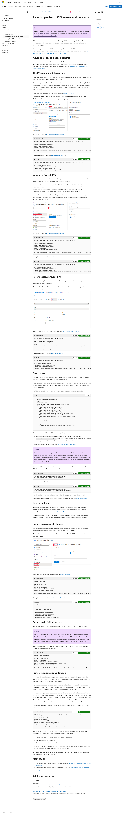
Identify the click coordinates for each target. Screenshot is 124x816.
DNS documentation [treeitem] (8, 18)
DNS (50, 12)
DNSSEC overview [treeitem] (8, 34)
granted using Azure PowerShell (55, 134)
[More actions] (89, 12)
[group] (62, 146)
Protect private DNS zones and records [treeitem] (14, 39)
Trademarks (66, 811)
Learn (34, 12)
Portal (106, 6)
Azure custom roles (81, 498)
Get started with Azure (115, 6)
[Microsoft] (3, 2)
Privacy (35, 811)
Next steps (98, 19)
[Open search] (116, 2)
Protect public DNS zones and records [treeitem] (13, 36)
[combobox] (15, 15)
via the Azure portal (68, 93)
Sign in (120, 2)
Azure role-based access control (103, 15)
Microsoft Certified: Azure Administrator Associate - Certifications (49, 791)
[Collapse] (27, 12)
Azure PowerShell (65, 574)
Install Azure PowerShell (43, 33)
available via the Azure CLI (58, 155)
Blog (22, 811)
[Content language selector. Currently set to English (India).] (7, 807)
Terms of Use (58, 811)
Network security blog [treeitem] (9, 41)
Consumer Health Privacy (46, 811)
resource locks (62, 53)
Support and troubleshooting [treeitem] (10, 48)
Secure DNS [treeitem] (7, 29)
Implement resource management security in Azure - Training (48, 784)
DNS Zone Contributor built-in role (66, 444)
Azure (38, 12)
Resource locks (99, 17)
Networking (44, 12)
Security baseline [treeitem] (8, 32)
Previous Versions (14, 811)
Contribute (28, 811)
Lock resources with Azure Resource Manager (54, 512)
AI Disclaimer (5, 811)
